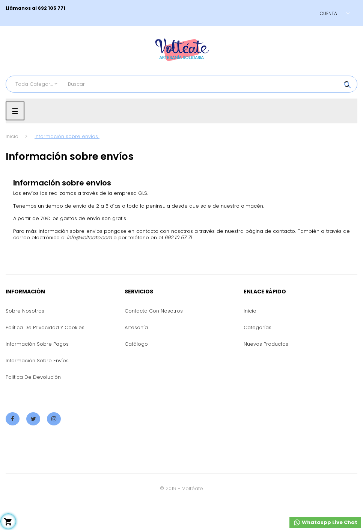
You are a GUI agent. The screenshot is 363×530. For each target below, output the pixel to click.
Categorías (257, 327)
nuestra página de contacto (260, 231)
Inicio (250, 310)
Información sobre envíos (37, 360)
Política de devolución (33, 377)
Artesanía (136, 327)
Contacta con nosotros (154, 310)
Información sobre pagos (37, 344)
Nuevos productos (266, 344)
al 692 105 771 (48, 8)
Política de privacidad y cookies (45, 327)
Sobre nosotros (25, 310)
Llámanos (18, 8)
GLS (142, 193)
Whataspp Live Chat (325, 522)
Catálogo (136, 344)
